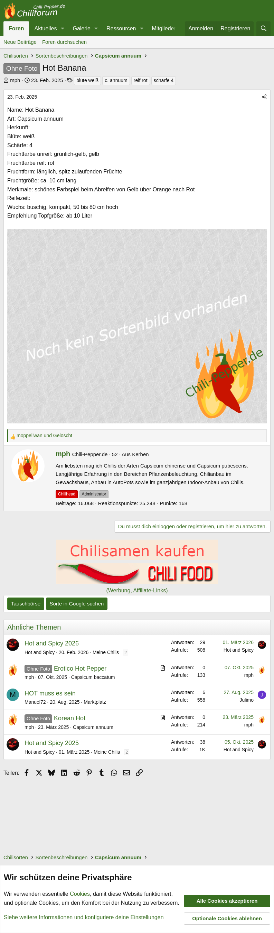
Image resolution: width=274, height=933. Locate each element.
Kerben (140, 454)
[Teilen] (264, 97)
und (44, 435)
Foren (16, 28)
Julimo (247, 700)
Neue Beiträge (20, 42)
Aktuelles (45, 28)
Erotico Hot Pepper (80, 668)
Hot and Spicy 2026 (52, 643)
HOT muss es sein (50, 693)
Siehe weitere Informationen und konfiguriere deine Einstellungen (84, 917)
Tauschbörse (25, 603)
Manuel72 (35, 702)
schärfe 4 (164, 80)
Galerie (82, 28)
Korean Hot (69, 718)
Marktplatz (95, 702)
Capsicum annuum (93, 727)
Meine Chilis (106, 652)
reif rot (141, 80)
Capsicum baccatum (93, 677)
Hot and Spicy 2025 (52, 743)
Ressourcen (121, 28)
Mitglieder (164, 28)
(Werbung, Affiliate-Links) (137, 590)
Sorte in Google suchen (77, 603)
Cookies (80, 894)
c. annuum (116, 80)
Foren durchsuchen (64, 42)
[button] (62, 28)
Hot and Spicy (40, 652)
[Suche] (263, 28)
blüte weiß (87, 80)
